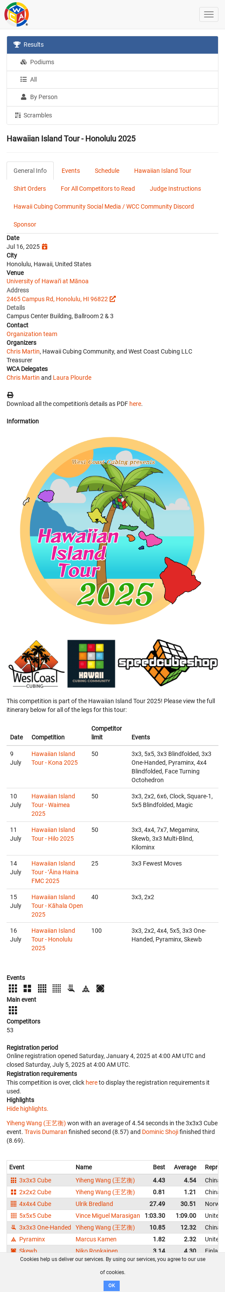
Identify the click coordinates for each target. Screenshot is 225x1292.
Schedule (107, 170)
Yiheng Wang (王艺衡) (36, 1123)
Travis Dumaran (45, 1131)
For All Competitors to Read (98, 188)
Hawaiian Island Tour (162, 170)
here (135, 403)
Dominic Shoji (160, 1131)
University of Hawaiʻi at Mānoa (48, 281)
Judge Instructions (175, 188)
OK (111, 1286)
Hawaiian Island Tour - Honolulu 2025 (53, 939)
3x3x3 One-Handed (40, 1227)
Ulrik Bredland (94, 1203)
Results (29, 44)
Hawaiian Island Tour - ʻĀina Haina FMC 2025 (55, 872)
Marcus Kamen (96, 1239)
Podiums (37, 61)
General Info (30, 170)
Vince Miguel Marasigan (108, 1215)
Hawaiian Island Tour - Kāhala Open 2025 (57, 905)
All (28, 79)
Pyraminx (27, 1239)
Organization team (32, 333)
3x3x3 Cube (30, 1180)
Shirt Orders (30, 188)
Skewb (23, 1250)
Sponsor (25, 224)
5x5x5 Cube (30, 1215)
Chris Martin (23, 351)
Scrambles (33, 115)
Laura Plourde (72, 377)
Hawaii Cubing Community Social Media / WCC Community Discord (104, 206)
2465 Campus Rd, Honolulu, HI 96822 (57, 299)
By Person (39, 96)
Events (71, 170)
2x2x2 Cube (30, 1192)
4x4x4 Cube (30, 1203)
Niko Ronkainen (97, 1250)
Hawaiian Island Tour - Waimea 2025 (53, 805)
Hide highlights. (27, 1108)
